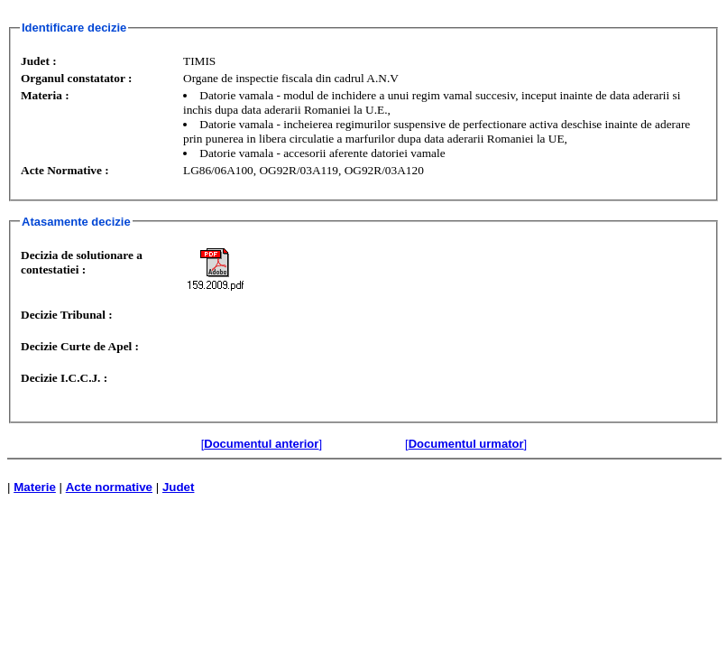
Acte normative (109, 487)
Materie (35, 487)
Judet (178, 487)
